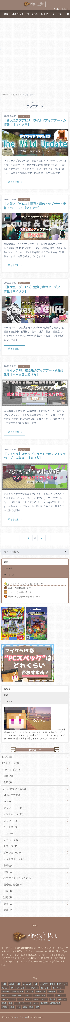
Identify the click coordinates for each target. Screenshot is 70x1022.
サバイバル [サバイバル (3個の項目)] (40, 991)
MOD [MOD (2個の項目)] (52, 984)
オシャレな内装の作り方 (18, 592)
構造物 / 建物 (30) (13, 884)
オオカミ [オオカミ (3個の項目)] (6, 991)
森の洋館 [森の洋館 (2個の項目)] (44, 1003)
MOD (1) (7, 756)
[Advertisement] (35, 55)
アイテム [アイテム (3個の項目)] (21, 988)
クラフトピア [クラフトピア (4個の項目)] (17, 991)
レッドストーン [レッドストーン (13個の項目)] (40, 999)
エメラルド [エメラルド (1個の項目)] (45, 988)
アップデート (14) (13, 807)
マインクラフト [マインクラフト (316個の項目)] (8, 999)
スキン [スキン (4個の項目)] (60, 991)
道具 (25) (8, 909)
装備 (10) (8, 890)
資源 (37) (8, 903)
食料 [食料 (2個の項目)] (37, 1007)
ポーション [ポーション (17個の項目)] (60, 995)
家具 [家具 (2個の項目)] (4, 1003)
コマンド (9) (10, 820)
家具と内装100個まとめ (17, 588)
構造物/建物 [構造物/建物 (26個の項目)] (55, 1003)
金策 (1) (7, 782)
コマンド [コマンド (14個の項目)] (29, 991)
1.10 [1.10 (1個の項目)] (4, 984)
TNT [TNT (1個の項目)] (13, 988)
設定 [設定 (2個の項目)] (18, 1007)
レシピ (44, 13)
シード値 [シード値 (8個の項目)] (51, 991)
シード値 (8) (10, 826)
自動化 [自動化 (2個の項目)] (5, 1007)
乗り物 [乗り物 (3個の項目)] (52, 999)
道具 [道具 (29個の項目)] (31, 1007)
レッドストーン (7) (13, 858)
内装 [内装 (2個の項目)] (60, 999)
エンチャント (19, 13)
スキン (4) (8, 833)
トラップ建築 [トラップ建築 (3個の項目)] (39, 995)
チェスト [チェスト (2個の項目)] (6, 995)
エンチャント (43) (13, 814)
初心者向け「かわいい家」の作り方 (23, 583)
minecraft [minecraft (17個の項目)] (27, 984)
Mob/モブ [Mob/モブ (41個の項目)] (44, 984)
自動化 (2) (8, 775)
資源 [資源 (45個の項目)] (25, 1007)
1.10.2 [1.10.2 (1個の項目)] (11, 984)
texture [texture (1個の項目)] (5, 988)
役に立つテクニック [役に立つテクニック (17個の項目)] (23, 1003)
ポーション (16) (12, 852)
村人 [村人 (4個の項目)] (36, 1003)
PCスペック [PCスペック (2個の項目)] (62, 984)
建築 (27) (8, 871)
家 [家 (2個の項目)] (65, 999)
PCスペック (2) (10, 763)
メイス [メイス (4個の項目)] (20, 999)
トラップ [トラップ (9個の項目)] (28, 995)
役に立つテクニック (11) (17, 878)
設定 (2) (7, 897)
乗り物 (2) (8, 865)
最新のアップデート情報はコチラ (22, 596)
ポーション (32, 13)
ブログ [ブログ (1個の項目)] (51, 995)
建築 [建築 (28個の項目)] (10, 1003)
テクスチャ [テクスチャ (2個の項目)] (17, 995)
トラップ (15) (10, 846)
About (65, 9)
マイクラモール (21, 1017)
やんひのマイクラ (48, 738)
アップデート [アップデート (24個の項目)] (32, 988)
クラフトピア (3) (11, 769)
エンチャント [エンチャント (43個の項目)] (58, 988)
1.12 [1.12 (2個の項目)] (18, 984)
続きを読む (13, 182)
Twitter (57, 9)
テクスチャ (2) (11, 839)
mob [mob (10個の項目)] (35, 984)
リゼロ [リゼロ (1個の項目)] (29, 999)
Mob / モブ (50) (12, 795)
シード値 (57, 13)
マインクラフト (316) (14, 788)
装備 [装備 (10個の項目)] (12, 1007)
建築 (6, 13)
